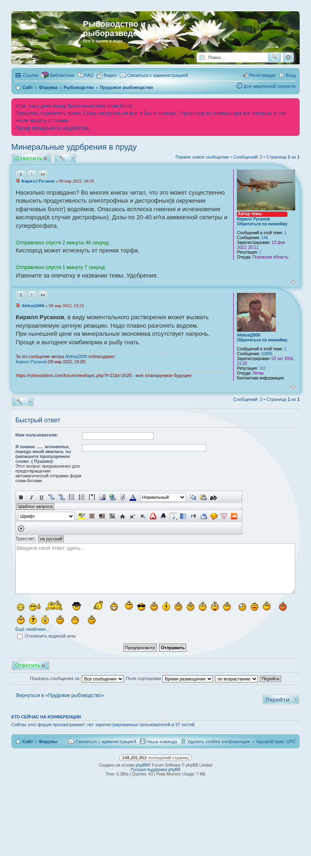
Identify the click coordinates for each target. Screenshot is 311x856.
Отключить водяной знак (46, 636)
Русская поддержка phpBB (155, 769)
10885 (267, 354)
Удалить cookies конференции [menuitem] (218, 741)
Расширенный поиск (288, 57)
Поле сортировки (169, 678)
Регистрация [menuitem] (262, 75)
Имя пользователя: (36, 434)
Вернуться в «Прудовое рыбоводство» (60, 695)
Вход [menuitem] (290, 75)
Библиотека (62, 75)
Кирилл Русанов (253, 219)
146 (264, 237)
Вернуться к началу (293, 282)
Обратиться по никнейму (262, 224)
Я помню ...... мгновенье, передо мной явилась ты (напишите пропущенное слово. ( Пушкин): (43, 454)
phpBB (142, 765)
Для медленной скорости (270, 86)
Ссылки (30, 75)
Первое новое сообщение (202, 157)
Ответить (29, 158)
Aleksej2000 (248, 335)
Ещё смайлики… (32, 629)
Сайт (27, 741)
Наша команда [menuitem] (162, 741)
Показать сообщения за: (77, 678)
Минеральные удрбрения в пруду (74, 146)
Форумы (48, 741)
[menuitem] (107, 75)
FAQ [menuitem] (89, 75)
